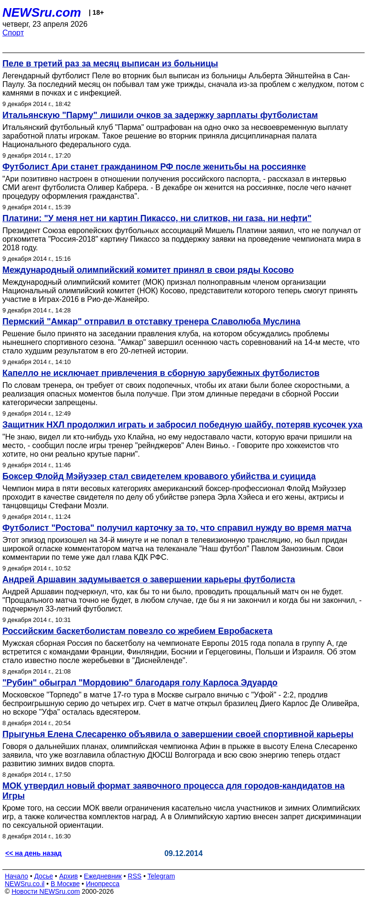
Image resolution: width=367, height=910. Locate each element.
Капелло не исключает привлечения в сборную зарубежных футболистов (161, 373)
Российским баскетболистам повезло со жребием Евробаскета (137, 631)
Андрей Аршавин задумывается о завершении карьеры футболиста (148, 579)
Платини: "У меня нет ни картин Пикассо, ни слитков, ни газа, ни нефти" (157, 218)
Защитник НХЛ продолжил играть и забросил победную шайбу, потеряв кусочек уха (182, 424)
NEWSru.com (41, 12)
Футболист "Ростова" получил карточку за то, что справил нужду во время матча (176, 528)
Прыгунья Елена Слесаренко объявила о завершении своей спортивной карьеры (178, 734)
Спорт (13, 33)
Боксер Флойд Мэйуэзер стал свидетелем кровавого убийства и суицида (159, 476)
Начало (16, 876)
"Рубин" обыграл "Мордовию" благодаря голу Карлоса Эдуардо (140, 682)
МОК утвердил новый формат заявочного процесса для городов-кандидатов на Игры (173, 791)
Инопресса (103, 884)
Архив (68, 876)
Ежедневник (103, 876)
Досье (43, 876)
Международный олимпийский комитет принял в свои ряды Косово (148, 270)
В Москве (65, 884)
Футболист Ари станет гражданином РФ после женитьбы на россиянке (154, 166)
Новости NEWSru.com (45, 891)
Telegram (161, 876)
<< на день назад (33, 853)
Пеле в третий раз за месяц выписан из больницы (110, 63)
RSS (134, 876)
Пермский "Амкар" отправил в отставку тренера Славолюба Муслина (151, 321)
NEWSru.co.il (24, 884)
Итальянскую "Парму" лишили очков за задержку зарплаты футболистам (160, 115)
